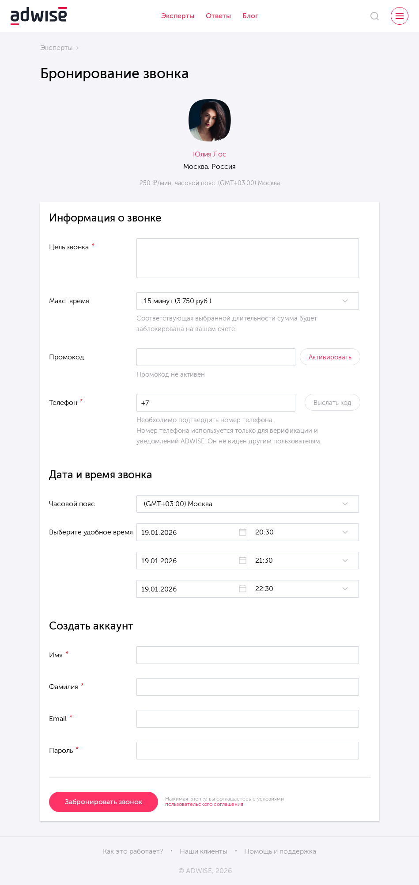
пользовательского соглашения (204, 804)
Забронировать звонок (103, 801)
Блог (250, 15)
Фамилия (66, 686)
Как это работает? (133, 851)
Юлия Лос (209, 154)
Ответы (218, 15)
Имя (58, 654)
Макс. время (69, 301)
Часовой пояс (72, 504)
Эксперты (177, 15)
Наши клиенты (203, 851)
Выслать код (332, 403)
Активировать (330, 357)
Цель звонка (71, 246)
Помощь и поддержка (280, 851)
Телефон (66, 402)
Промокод (66, 357)
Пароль (64, 750)
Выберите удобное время (91, 532)
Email (60, 718)
